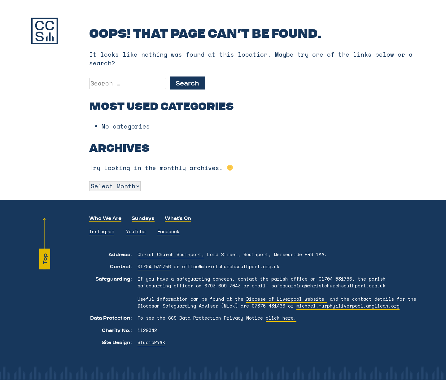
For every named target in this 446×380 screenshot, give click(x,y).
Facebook (168, 231)
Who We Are (105, 218)
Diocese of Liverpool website (286, 299)
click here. (281, 318)
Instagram (101, 231)
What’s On (178, 218)
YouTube (136, 231)
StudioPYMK (151, 342)
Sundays (143, 218)
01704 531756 (154, 266)
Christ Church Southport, (171, 254)
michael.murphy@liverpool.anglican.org (348, 306)
